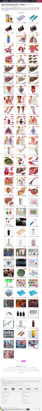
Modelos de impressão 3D (5, 395)
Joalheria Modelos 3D (35, 369)
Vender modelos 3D (5, 399)
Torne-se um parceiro (5, 400)
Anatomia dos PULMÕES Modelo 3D (20, 53)
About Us (3, 379)
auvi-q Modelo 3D (18, 328)
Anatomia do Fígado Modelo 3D (20, 175)
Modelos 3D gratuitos (5, 396)
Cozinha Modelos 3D (25, 367)
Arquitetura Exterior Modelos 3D (8, 369)
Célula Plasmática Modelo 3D (32, 195)
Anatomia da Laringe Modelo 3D (32, 114)
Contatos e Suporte (25, 392)
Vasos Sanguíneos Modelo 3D (32, 165)
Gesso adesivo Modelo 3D (19, 236)
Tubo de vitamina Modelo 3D (7, 246)
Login (35, 1)
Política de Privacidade (25, 400)
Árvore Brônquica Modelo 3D (20, 63)
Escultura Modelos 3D (9, 367)
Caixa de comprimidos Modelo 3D (32, 216)
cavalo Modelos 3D (33, 367)
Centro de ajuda (24, 395)
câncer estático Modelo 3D (7, 358)
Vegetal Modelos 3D (28, 369)
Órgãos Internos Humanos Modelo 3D (9, 124)
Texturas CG (3, 397)
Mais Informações (22, 409)
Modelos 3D (3, 393)
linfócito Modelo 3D (6, 277)
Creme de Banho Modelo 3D (19, 216)
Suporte (23, 393)
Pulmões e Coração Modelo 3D (8, 134)
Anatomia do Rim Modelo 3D (32, 53)
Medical (34, 9)
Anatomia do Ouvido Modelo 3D (20, 195)
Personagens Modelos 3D (18, 367)
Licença (23, 397)
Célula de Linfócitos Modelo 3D (20, 226)
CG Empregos (4, 403)
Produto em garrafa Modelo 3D (32, 246)
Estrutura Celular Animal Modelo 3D (8, 165)
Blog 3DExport (4, 401)
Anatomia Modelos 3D (21, 372)
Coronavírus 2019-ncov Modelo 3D (21, 307)
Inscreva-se (39, 1)
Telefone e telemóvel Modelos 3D (19, 369)
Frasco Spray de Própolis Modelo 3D (8, 22)
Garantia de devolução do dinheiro (26, 403)
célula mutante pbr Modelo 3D (8, 307)
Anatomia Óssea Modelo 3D (32, 185)
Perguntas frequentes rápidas (26, 396)
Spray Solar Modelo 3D (7, 43)
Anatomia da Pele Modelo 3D (7, 63)
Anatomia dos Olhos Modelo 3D (8, 195)
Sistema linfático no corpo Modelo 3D (33, 104)
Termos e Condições (25, 401)
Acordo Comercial (24, 399)
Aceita (28, 409)
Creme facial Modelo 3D (7, 216)
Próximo (23, 361)
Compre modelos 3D (6, 392)
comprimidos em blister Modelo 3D (20, 338)
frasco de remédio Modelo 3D (32, 328)
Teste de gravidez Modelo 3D (32, 226)
